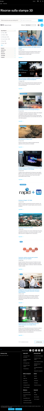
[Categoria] (8, 57)
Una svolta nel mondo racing (27, 378)
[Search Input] (29, 20)
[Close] (42, 406)
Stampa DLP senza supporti (27, 359)
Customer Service (25, 395)
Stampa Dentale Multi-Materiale (26, 356)
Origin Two (24, 366)
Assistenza (24, 388)
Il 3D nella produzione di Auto (38, 359)
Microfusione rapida (26, 376)
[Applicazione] (8, 50)
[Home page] (2, 3)
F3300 (24, 365)
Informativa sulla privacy (25, 403)
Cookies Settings (11, 409)
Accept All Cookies (18, 409)
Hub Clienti (24, 394)
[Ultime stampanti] (28, 363)
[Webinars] (28, 375)
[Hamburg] (43, 1)
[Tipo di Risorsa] (8, 31)
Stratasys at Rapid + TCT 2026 (25, 199)
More (2, 45)
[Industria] (8, 48)
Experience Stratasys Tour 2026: (26, 226)
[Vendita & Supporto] (28, 387)
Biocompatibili (36, 379)
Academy (35, 394)
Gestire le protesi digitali (26, 382)
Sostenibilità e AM (26, 379)
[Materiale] (8, 52)
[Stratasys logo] (2, 1)
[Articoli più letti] (38, 352)
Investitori (35, 397)
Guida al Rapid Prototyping (38, 356)
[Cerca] (40, 20)
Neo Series (24, 368)
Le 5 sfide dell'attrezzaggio (38, 353)
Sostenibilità (36, 395)
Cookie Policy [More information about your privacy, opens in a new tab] (10, 407)
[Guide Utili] (28, 352)
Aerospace (35, 369)
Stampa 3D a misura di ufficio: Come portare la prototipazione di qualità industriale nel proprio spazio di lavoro (29, 289)
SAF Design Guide (25, 357)
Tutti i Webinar (25, 384)
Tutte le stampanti (26, 372)
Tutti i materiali (36, 381)
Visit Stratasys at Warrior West (26, 138)
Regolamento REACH (33, 403)
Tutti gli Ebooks (25, 360)
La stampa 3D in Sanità (26, 381)
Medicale (35, 366)
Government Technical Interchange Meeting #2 (29, 108)
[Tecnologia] (8, 55)
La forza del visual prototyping (27, 353)
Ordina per (23, 25)
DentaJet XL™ (25, 369)
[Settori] (38, 363)
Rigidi (34, 376)
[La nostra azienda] (38, 387)
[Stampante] (8, 54)
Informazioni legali (17, 403)
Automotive (35, 368)
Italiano (34, 1)
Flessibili (35, 378)
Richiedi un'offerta (26, 391)
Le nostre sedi (36, 391)
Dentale (35, 365)
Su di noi (35, 388)
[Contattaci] (38, 1)
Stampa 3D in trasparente (38, 360)
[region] (22, 408)
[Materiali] (38, 375)
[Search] (40, 1)
